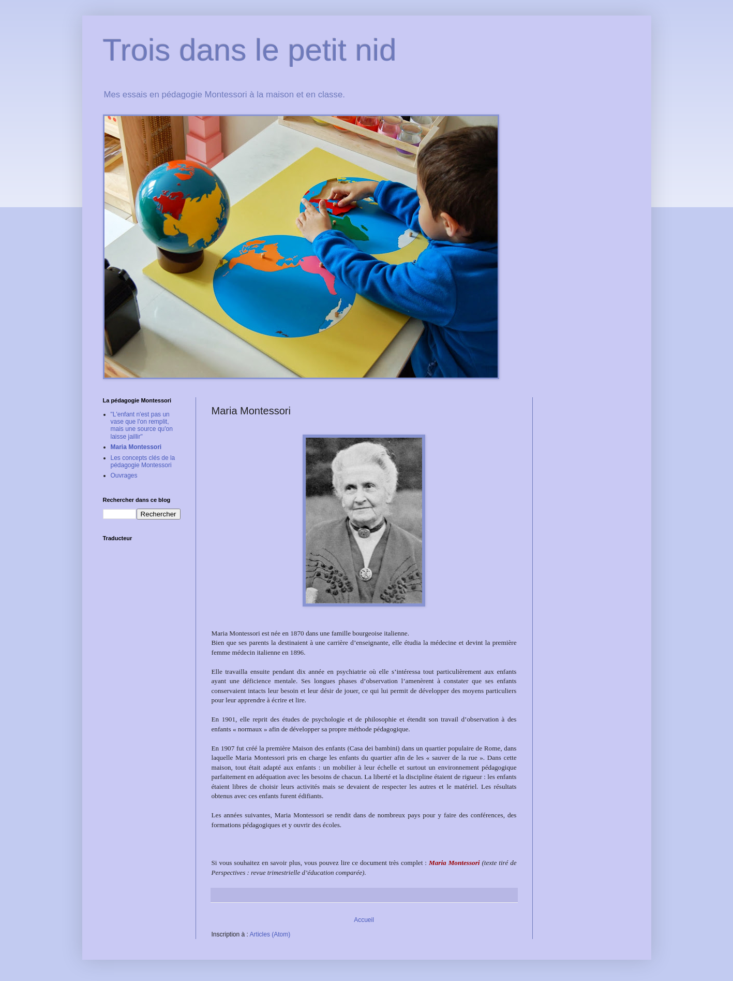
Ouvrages (124, 475)
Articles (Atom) (270, 934)
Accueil (364, 920)
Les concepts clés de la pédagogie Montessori (143, 461)
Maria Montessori (136, 447)
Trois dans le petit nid (250, 50)
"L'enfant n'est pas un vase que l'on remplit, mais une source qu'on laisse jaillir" (142, 425)
